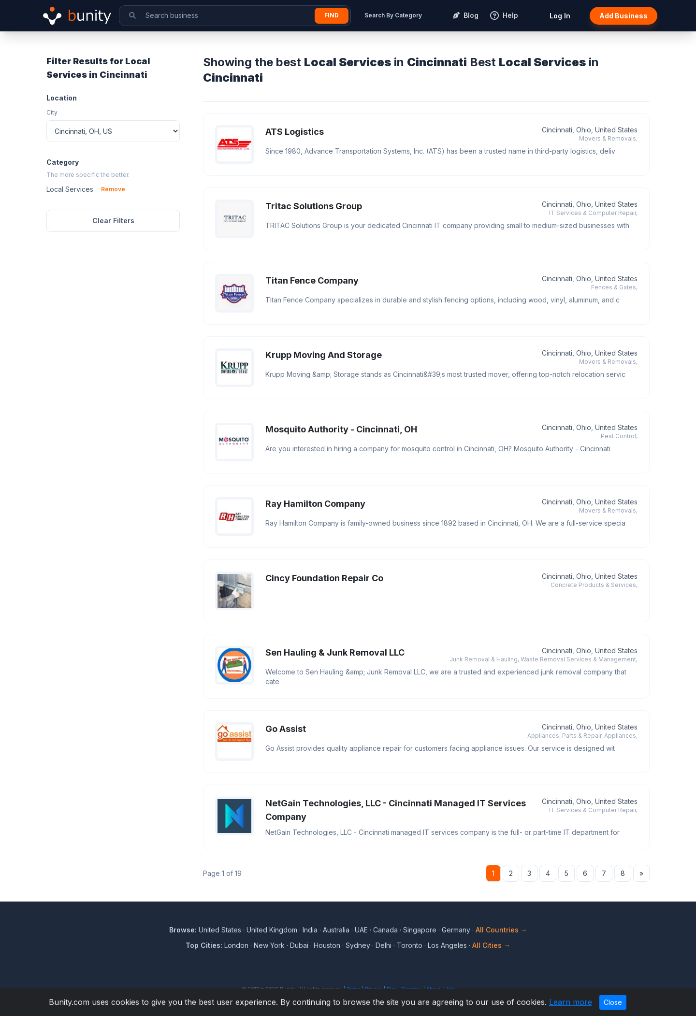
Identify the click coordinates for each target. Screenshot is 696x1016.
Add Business (623, 16)
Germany (456, 930)
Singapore (419, 930)
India (310, 930)
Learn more (570, 1002)
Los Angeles (447, 945)
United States (220, 930)
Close (613, 1002)
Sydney (358, 945)
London (236, 945)
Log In (560, 16)
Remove (113, 189)
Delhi (384, 945)
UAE (361, 930)
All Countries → (501, 930)
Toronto (409, 945)
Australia (336, 930)
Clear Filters (113, 220)
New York (269, 945)
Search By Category (393, 15)
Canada (385, 930)
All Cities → (491, 945)
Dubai (299, 945)
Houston (327, 945)
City (52, 112)
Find (331, 15)
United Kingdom (271, 930)
